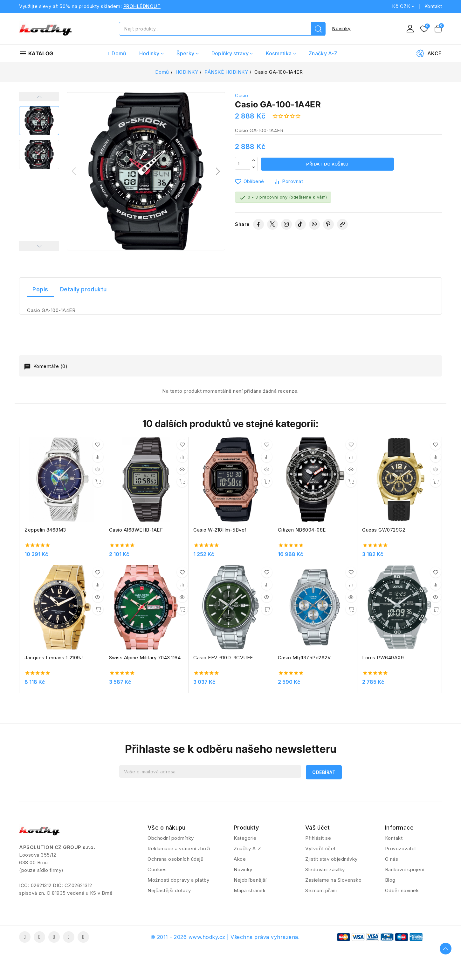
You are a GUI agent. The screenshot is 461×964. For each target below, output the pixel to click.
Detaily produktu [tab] (83, 289)
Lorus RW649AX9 (383, 658)
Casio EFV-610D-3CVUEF (223, 658)
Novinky (341, 28)
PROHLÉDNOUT (142, 6)
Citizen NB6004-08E (302, 530)
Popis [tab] (40, 289)
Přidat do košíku (327, 164)
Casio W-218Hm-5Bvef (220, 530)
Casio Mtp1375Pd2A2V (304, 658)
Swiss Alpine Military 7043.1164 (145, 658)
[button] (218, 171)
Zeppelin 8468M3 (45, 530)
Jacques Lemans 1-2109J (53, 658)
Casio (241, 95)
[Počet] (242, 164)
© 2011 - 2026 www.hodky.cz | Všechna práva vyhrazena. (225, 937)
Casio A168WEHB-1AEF (136, 530)
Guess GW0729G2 (383, 530)
